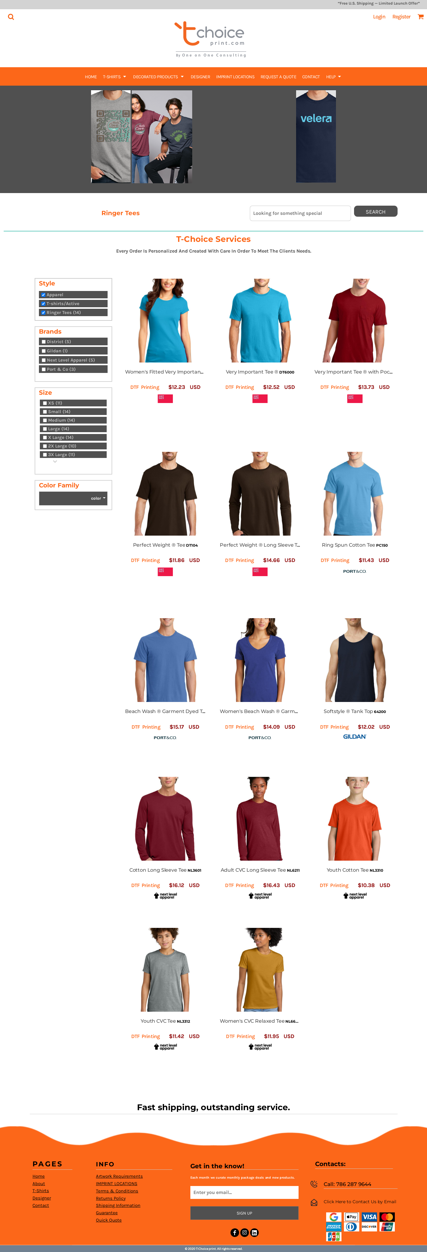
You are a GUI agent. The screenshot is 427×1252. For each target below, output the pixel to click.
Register (401, 16)
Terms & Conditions (117, 1191)
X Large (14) (61, 437)
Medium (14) (61, 420)
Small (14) (59, 411)
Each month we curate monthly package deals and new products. (242, 1178)
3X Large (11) (61, 454)
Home (38, 1176)
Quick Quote (109, 1220)
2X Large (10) (62, 446)
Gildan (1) (57, 351)
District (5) (59, 341)
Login (379, 16)
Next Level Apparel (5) (71, 360)
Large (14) (58, 429)
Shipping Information (118, 1205)
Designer (41, 1198)
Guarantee (107, 1212)
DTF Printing (144, 387)
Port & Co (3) (61, 369)
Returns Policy (111, 1198)
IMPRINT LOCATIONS (116, 1183)
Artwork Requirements (119, 1176)
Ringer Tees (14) (64, 312)
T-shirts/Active (63, 303)
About (38, 1183)
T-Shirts (40, 1190)
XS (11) (55, 403)
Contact (40, 1205)
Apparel (55, 294)
